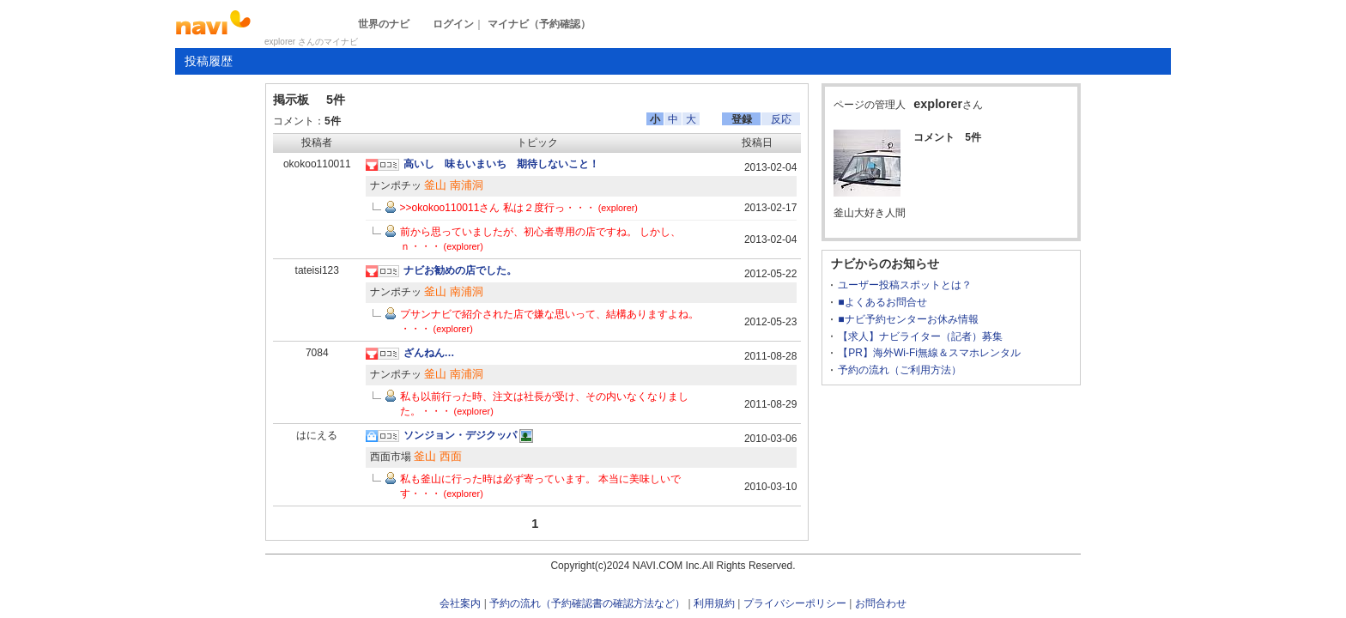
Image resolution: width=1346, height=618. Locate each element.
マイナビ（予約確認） (539, 24)
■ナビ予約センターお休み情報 (908, 319)
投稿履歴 (209, 61)
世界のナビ (383, 24)
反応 (781, 119)
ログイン (453, 24)
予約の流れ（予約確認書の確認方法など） (587, 603)
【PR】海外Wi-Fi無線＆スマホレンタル (929, 353)
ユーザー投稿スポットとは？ (905, 285)
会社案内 (460, 603)
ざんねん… (429, 353)
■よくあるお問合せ (882, 302)
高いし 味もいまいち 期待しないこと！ (501, 164)
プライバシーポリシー (794, 603)
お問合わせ (880, 603)
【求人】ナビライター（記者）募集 (920, 336)
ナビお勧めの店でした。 (460, 270)
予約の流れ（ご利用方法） (899, 370)
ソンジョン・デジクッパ (460, 435)
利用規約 (714, 603)
